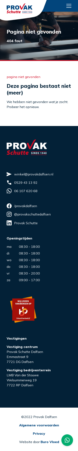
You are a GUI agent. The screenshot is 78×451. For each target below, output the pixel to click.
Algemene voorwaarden (39, 425)
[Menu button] (68, 6)
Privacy (39, 433)
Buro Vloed (50, 442)
